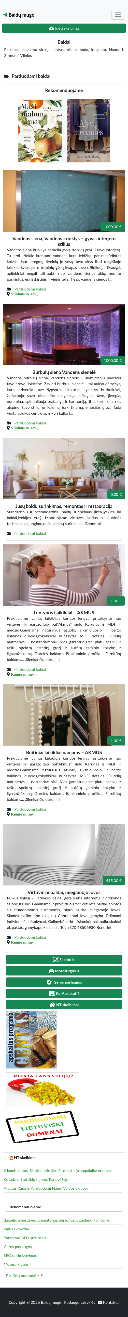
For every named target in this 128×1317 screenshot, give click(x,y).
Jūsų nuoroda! (24, 1275)
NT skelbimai (25, 1157)
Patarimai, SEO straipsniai (25, 1237)
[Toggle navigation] (118, 15)
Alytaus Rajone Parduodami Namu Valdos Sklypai (46, 1188)
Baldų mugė (18, 15)
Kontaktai (108, 1302)
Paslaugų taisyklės (80, 1302)
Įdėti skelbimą (64, 28)
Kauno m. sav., (23, 674)
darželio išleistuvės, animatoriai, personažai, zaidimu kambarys (57, 1220)
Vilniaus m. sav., (24, 294)
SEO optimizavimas (20, 1255)
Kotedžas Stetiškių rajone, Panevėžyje (36, 1179)
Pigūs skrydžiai (16, 1228)
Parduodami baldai (30, 289)
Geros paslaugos (18, 1246)
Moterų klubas (16, 1264)
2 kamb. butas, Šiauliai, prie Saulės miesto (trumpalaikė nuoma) (57, 1170)
